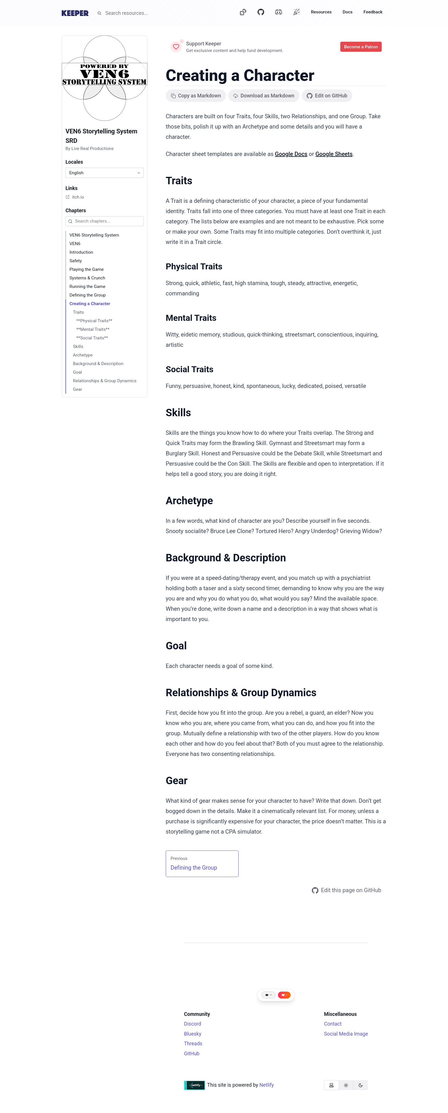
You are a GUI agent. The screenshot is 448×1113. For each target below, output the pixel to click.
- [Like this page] (286, 995)
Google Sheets (334, 154)
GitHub (191, 1053)
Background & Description (226, 558)
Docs (348, 12)
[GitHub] (261, 13)
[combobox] (104, 173)
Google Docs (291, 154)
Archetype (189, 501)
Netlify (266, 1085)
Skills (178, 413)
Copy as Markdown (196, 96)
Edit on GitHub (327, 96)
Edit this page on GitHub (346, 890)
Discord (192, 1024)
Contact (333, 1024)
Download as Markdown (263, 96)
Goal (176, 646)
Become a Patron (361, 46)
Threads (193, 1043)
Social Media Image (346, 1034)
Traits (179, 181)
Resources (321, 12)
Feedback (373, 12)
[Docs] (347, 13)
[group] (346, 1085)
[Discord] (278, 13)
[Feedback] (373, 13)
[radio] (331, 1085)
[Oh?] (296, 12)
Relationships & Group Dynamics (241, 693)
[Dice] (243, 13)
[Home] (75, 13)
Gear (176, 781)
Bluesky (192, 1034)
